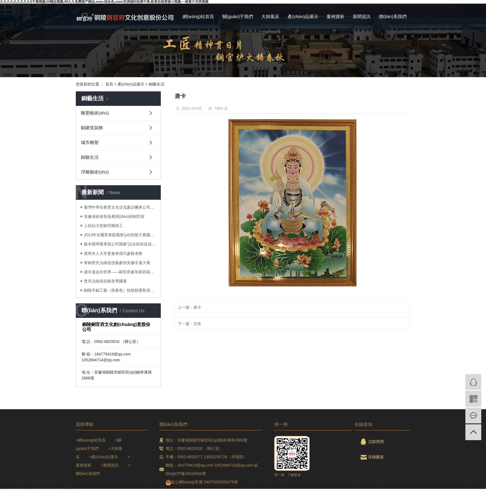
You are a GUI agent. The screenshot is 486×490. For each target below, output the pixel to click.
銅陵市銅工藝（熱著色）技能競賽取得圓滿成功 (120, 290)
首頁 (109, 84)
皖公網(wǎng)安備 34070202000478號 (204, 482)
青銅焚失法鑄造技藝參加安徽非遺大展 (117, 262)
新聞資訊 (362, 16)
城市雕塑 (90, 142)
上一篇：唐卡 (189, 307)
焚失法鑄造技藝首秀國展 (105, 281)
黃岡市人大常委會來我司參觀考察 (113, 253)
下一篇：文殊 (189, 323)
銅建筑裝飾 (92, 127)
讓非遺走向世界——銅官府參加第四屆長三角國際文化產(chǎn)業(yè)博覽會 (120, 272)
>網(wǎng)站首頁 (91, 440)
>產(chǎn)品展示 (103, 457)
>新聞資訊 (110, 465)
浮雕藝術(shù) (95, 172)
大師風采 (270, 16)
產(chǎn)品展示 (303, 16)
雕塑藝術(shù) (95, 113)
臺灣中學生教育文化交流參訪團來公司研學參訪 (120, 207)
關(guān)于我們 (237, 16)
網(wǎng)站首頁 (198, 16)
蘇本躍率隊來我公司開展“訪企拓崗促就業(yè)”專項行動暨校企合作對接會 (120, 244)
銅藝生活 (156, 84)
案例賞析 (335, 16)
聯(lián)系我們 (393, 16)
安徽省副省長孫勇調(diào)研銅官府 (114, 216)
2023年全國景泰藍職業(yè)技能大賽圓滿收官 (120, 235)
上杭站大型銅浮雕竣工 (103, 225)
